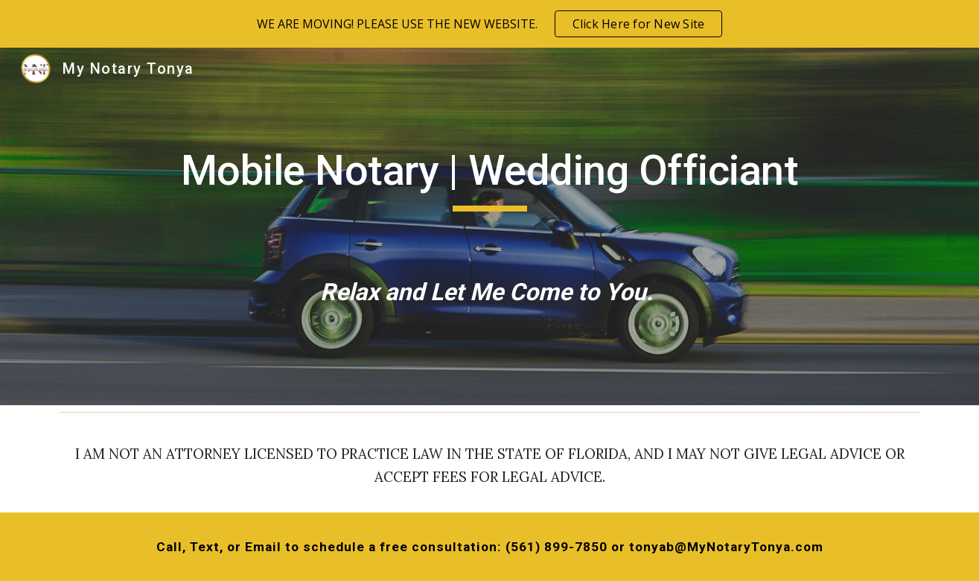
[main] (489, 226)
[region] (489, 24)
